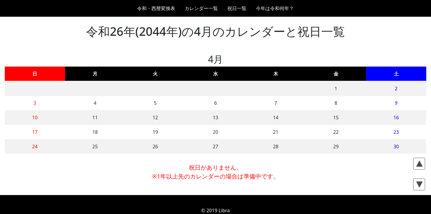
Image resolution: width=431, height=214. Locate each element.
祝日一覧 (236, 8)
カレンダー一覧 (201, 8)
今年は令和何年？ (275, 8)
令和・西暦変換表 (156, 8)
